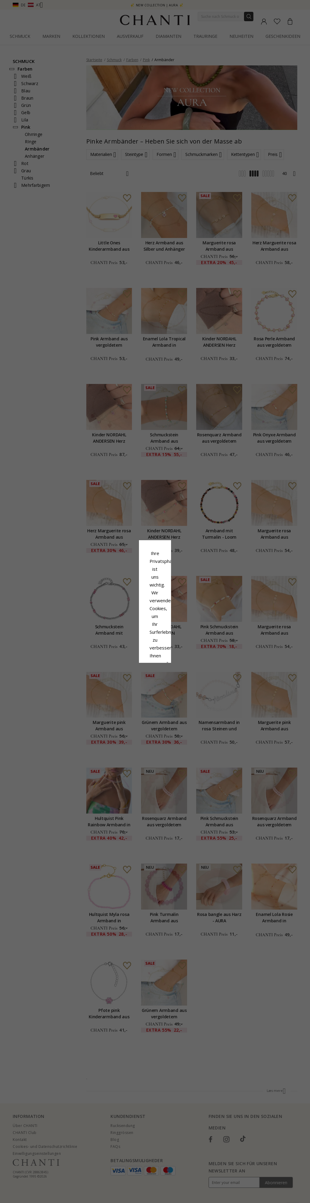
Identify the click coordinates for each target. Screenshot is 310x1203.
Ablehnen (128, 655)
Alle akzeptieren (155, 642)
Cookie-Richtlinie (174, 611)
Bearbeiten (182, 655)
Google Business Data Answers (155, 627)
